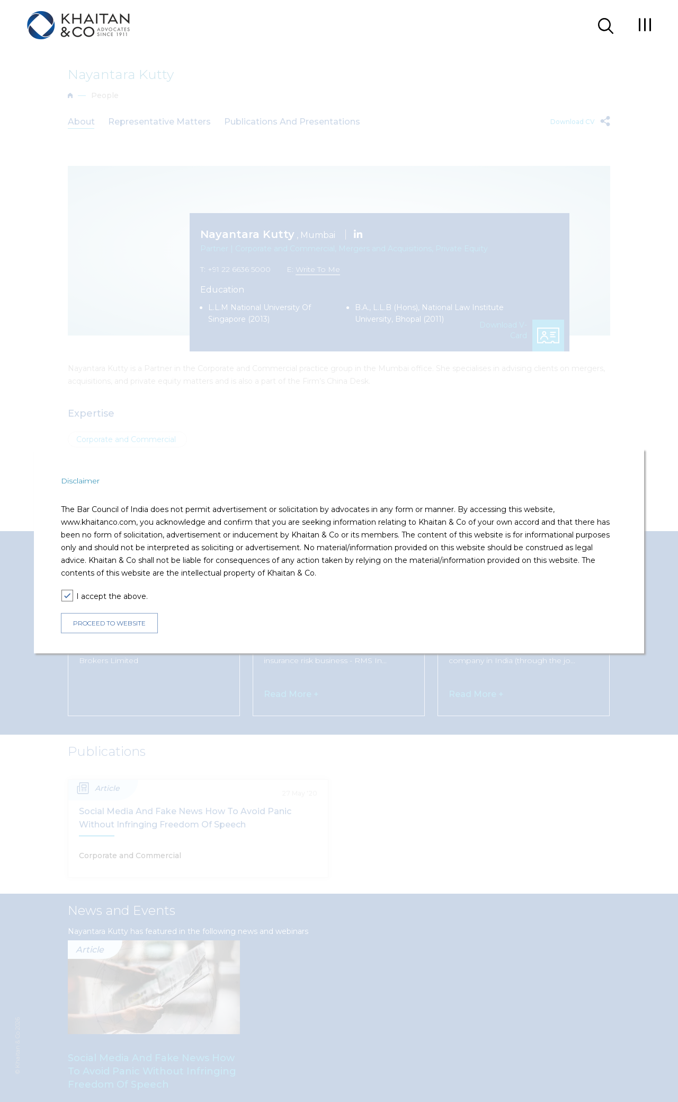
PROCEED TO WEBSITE (109, 623)
